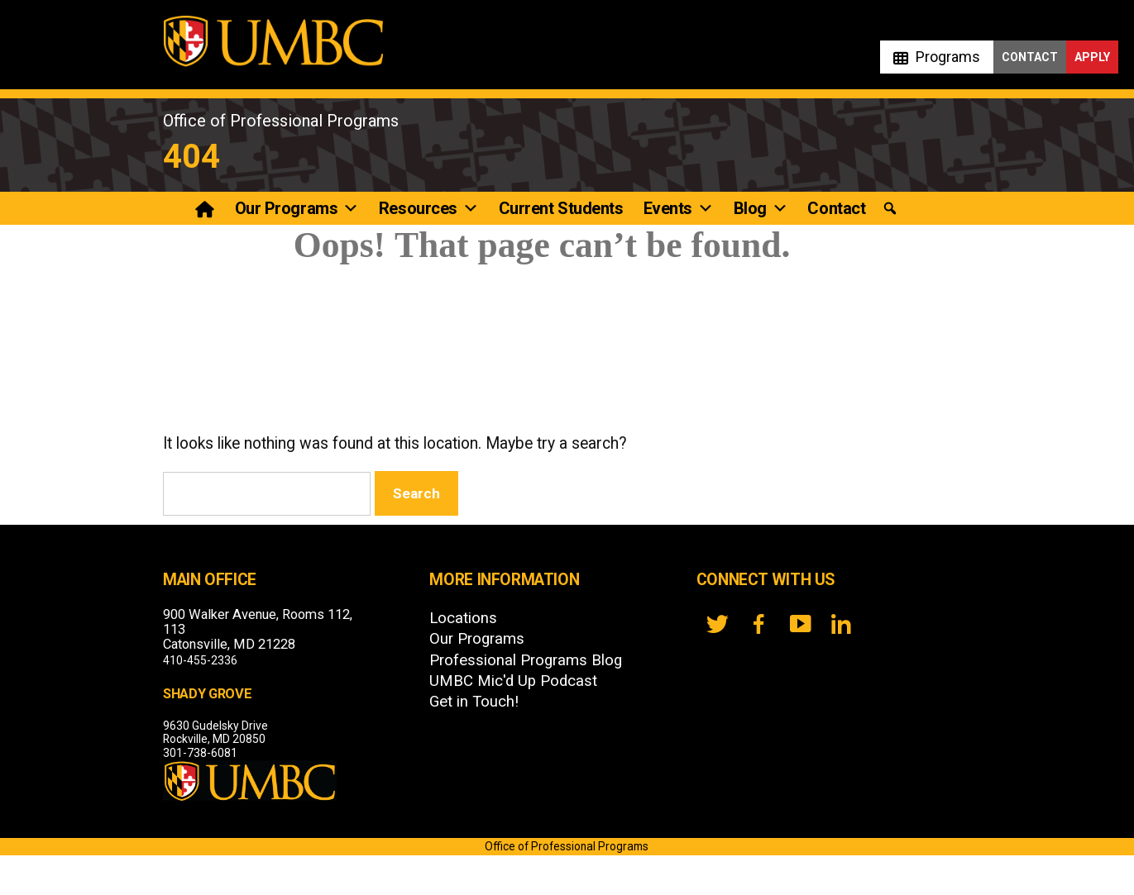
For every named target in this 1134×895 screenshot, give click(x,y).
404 (191, 156)
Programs (948, 56)
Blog (761, 208)
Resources (429, 208)
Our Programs (297, 208)
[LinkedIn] (841, 623)
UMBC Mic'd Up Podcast (513, 681)
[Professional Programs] (206, 208)
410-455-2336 (200, 660)
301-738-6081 (200, 752)
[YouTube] (800, 623)
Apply (1092, 57)
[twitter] (717, 623)
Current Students (561, 208)
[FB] (758, 623)
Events (679, 208)
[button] (889, 208)
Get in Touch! (474, 702)
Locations (463, 618)
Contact (1030, 57)
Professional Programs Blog (525, 660)
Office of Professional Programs (281, 121)
